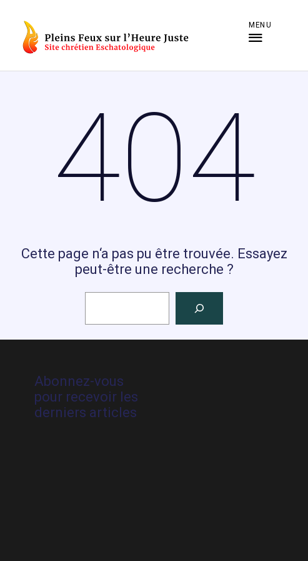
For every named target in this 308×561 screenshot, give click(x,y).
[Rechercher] (199, 308)
